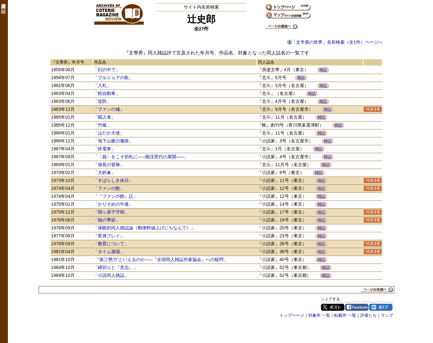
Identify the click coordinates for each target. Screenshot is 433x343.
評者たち (368, 315)
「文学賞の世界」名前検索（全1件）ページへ (337, 42)
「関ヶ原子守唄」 (111, 212)
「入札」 (102, 85)
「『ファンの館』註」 (115, 196)
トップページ (291, 315)
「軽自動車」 (106, 93)
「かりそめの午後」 (113, 204)
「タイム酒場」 (108, 251)
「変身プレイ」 (108, 235)
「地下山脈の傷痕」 (113, 140)
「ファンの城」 (108, 109)
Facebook (356, 307)
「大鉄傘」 (104, 172)
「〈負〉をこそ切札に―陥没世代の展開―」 (140, 156)
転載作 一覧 (345, 315)
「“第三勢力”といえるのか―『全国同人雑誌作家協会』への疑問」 (160, 259)
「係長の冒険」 (108, 164)
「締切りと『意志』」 (115, 267)
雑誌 (323, 70)
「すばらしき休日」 (113, 180)
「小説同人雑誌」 (111, 275)
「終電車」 (104, 148)
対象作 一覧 (319, 315)
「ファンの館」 (108, 188)
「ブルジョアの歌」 (113, 77)
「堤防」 (102, 101)
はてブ (380, 307)
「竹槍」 (102, 125)
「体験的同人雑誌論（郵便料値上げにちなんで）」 (144, 227)
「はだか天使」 (108, 132)
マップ (387, 315)
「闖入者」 (104, 117)
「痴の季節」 (106, 219)
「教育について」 (111, 243)
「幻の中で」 (106, 69)
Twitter (332, 307)
